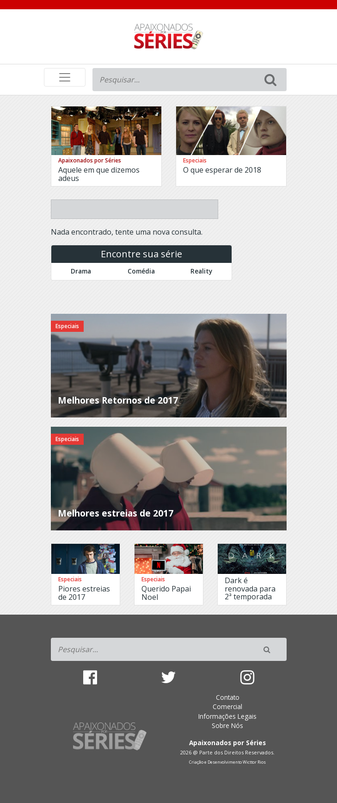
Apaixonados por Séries (89, 160)
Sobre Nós (227, 725)
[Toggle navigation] (65, 77)
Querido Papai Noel (166, 593)
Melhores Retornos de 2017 (118, 400)
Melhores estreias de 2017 (115, 513)
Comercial (227, 706)
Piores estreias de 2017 (84, 593)
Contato (227, 697)
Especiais (195, 160)
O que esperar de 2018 (222, 170)
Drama (81, 271)
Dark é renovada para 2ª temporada (250, 588)
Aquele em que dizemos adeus (99, 174)
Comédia (141, 271)
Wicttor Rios (254, 762)
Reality (201, 271)
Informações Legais (227, 716)
